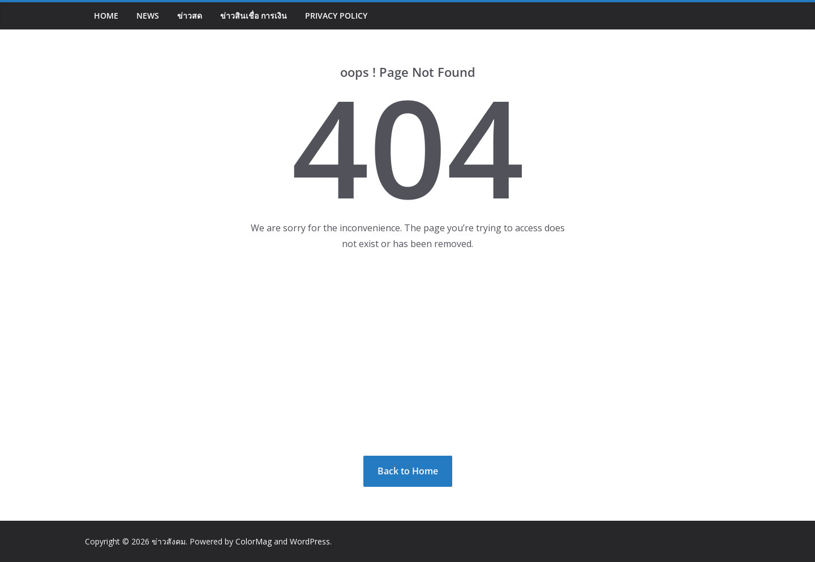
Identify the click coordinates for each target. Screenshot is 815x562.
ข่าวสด (189, 15)
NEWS (147, 15)
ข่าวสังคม (169, 541)
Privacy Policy (336, 15)
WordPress (310, 541)
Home (106, 15)
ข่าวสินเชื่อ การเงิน (253, 15)
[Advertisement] (407, 354)
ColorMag (253, 541)
